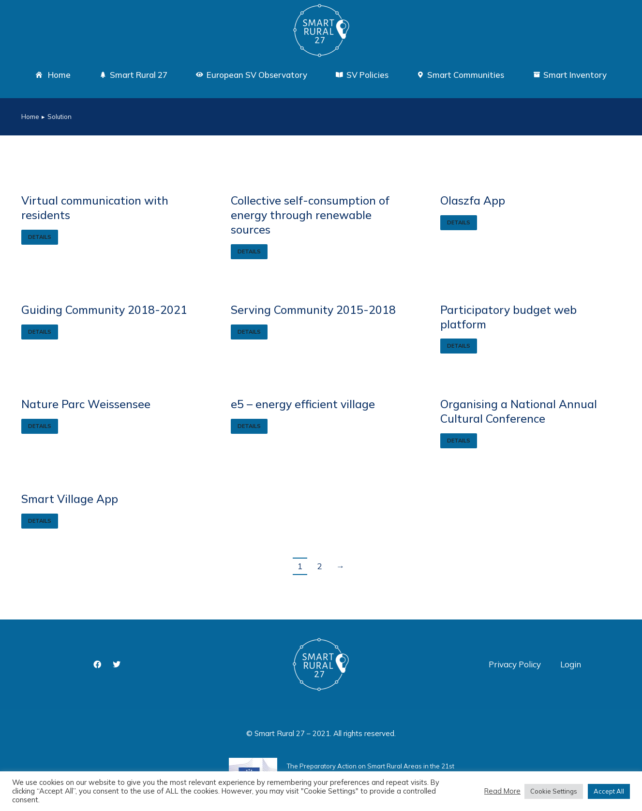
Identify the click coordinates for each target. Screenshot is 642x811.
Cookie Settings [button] (553, 791)
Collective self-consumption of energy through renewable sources (310, 214)
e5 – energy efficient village (303, 404)
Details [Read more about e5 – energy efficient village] (249, 426)
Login (570, 664)
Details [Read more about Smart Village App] (39, 520)
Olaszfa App (472, 200)
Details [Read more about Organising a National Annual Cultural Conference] (458, 440)
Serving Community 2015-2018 (313, 310)
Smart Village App (69, 499)
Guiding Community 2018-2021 (104, 310)
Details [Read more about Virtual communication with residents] (39, 237)
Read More (502, 791)
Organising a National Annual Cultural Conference (518, 411)
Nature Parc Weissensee (85, 404)
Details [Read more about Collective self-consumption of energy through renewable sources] (249, 251)
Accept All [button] (609, 791)
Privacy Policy (515, 664)
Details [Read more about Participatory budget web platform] (458, 345)
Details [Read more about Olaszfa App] (458, 222)
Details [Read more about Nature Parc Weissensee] (39, 426)
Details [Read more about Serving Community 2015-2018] (249, 331)
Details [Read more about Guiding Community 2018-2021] (39, 331)
